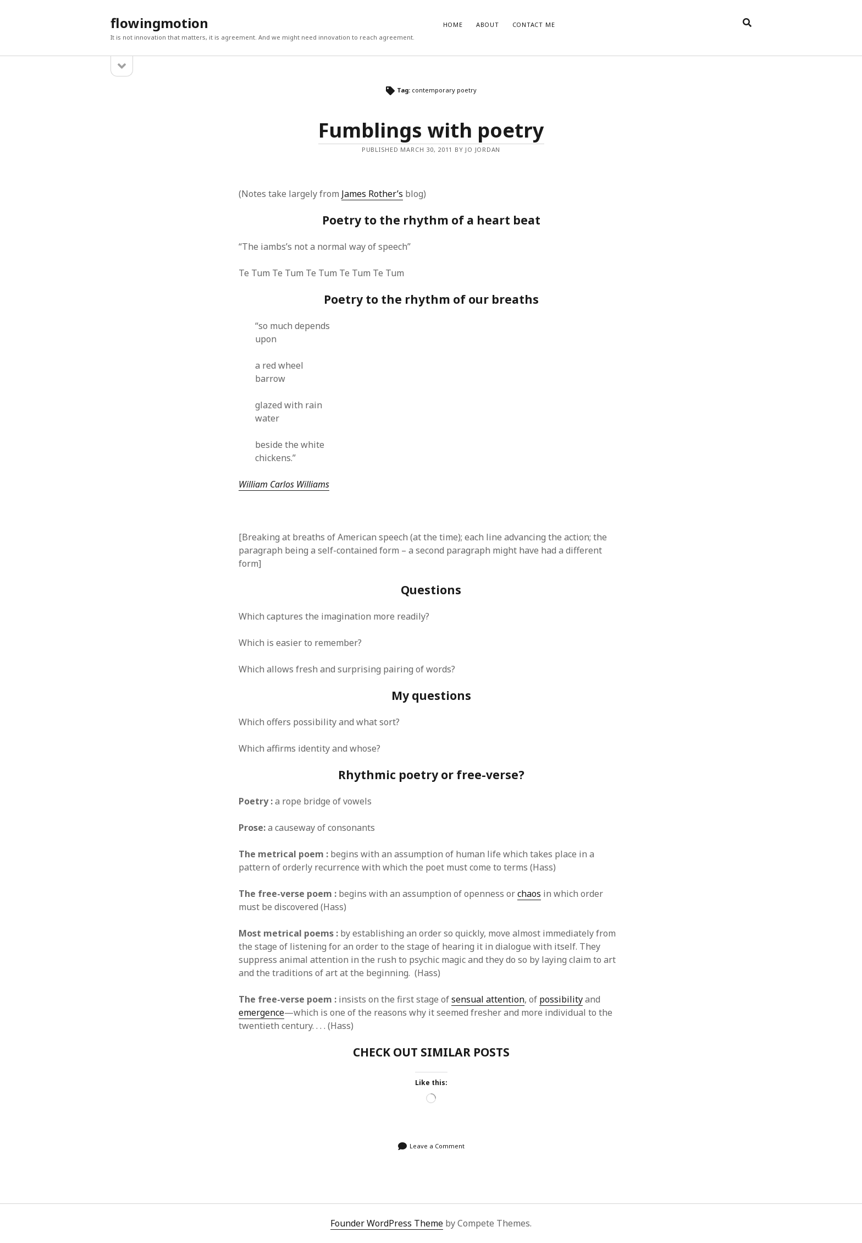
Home (453, 24)
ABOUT (487, 24)
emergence (261, 1012)
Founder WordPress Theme (386, 1223)
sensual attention (487, 999)
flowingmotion (159, 23)
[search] (747, 23)
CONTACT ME (533, 24)
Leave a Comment (437, 1146)
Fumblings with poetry (431, 130)
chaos (529, 894)
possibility (561, 999)
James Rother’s (372, 194)
